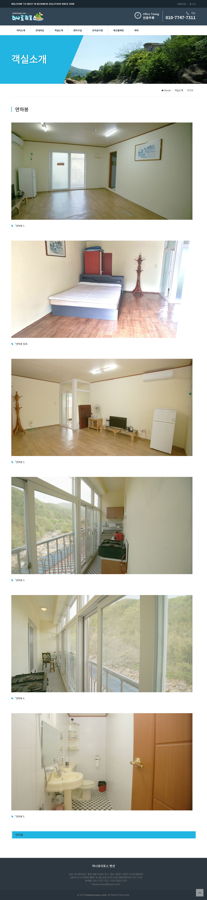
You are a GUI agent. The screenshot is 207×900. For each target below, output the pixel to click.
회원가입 (182, 4)
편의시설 (77, 30)
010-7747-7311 (181, 17)
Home (166, 90)
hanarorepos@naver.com (106, 884)
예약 (136, 30)
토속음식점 (97, 30)
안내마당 (40, 30)
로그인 (192, 4)
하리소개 (21, 30)
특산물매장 (118, 30)
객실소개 (58, 30)
